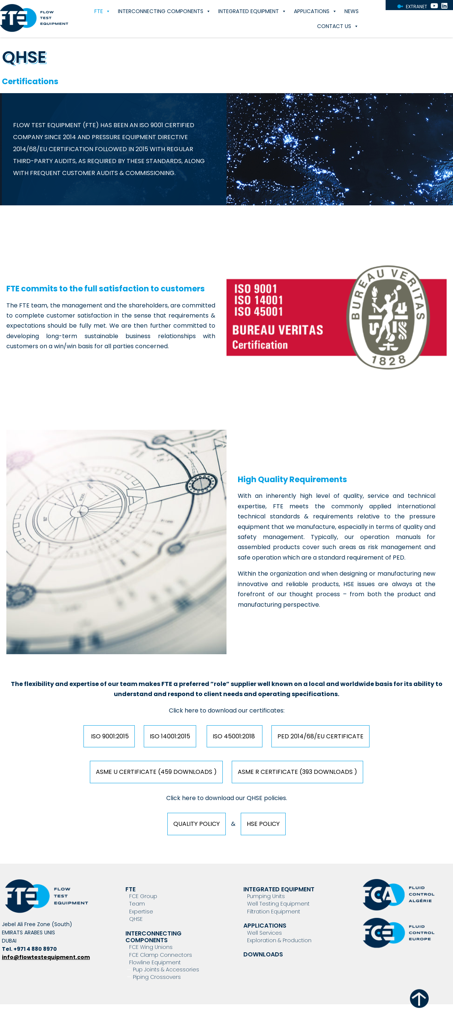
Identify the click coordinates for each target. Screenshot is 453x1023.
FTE (102, 11)
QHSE (136, 919)
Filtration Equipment (273, 911)
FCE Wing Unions (151, 947)
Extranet (416, 6)
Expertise (141, 911)
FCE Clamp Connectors (160, 955)
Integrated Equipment (252, 11)
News (351, 11)
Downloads (263, 954)
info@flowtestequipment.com (46, 957)
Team (137, 903)
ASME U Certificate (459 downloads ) (156, 772)
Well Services (264, 933)
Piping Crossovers (157, 977)
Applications (315, 11)
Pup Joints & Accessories (166, 969)
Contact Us (338, 26)
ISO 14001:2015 (170, 736)
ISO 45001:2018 (234, 736)
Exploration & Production (279, 940)
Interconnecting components (164, 11)
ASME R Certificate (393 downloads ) (297, 772)
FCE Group (143, 896)
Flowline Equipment (155, 962)
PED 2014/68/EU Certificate (320, 736)
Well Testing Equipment (278, 903)
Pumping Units (266, 896)
